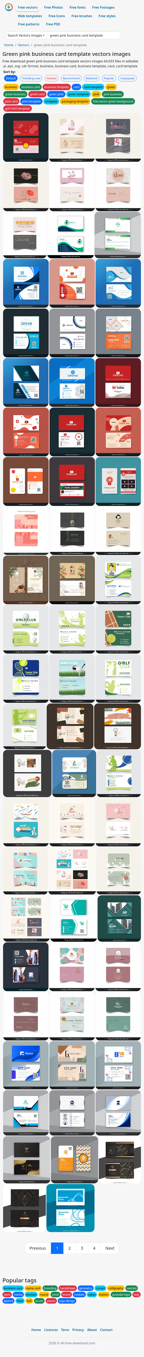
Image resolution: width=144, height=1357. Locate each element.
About (92, 1330)
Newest (52, 78)
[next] (110, 1248)
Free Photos (53, 7)
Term (65, 1330)
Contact (106, 1330)
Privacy (78, 1330)
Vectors (23, 45)
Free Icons (56, 16)
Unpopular (127, 78)
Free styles (107, 16)
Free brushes (81, 16)
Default (11, 78)
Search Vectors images (25, 35)
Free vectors (27, 7)
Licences (51, 1330)
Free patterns (28, 24)
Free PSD (53, 24)
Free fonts (78, 7)
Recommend (71, 78)
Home (9, 45)
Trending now (31, 78)
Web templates (30, 16)
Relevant (92, 78)
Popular (109, 78)
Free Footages (103, 7)
